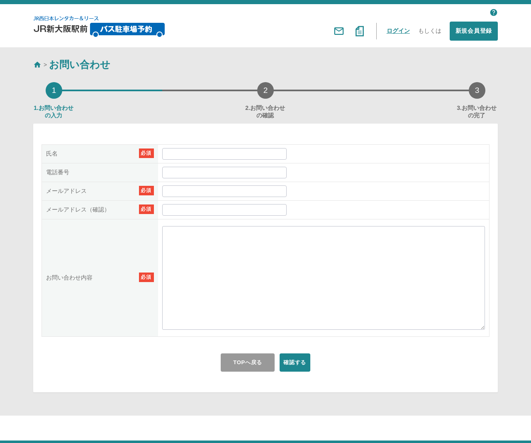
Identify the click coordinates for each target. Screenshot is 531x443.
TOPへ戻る (240, 362)
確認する (300, 362)
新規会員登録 (473, 30)
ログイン (398, 30)
